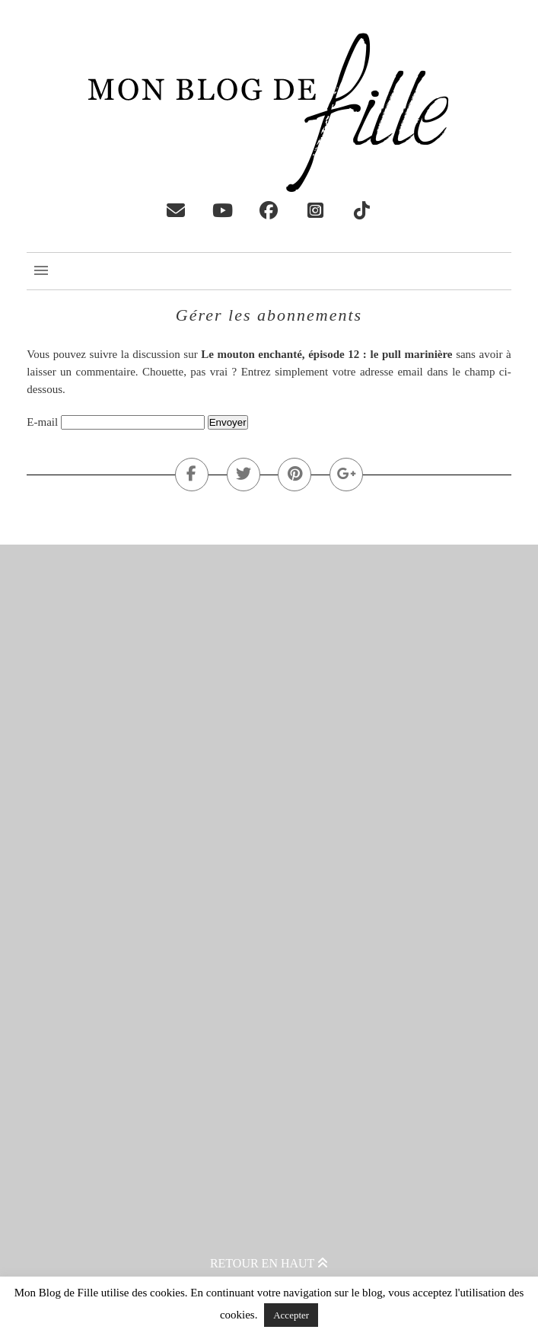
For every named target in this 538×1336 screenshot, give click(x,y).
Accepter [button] (291, 1315)
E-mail (42, 422)
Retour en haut (269, 1263)
